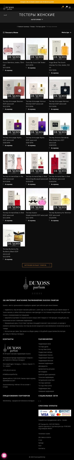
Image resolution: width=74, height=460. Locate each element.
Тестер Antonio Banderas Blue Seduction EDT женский (59, 140)
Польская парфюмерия (46, 377)
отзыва (5, 387)
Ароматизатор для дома (46, 369)
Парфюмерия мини (44, 344)
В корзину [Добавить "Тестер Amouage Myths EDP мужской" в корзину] (32, 145)
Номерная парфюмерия (46, 391)
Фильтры (65, 32)
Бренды (40, 443)
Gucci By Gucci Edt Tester (35, 62)
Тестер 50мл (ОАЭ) (44, 349)
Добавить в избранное (23, 39)
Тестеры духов (40, 26)
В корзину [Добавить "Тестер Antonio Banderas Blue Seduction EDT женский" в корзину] (55, 148)
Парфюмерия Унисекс (45, 355)
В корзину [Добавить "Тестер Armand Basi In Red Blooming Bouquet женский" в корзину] (32, 184)
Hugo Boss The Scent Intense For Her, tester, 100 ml (59, 65)
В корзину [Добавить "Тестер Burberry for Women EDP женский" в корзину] (55, 220)
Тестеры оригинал (44, 383)
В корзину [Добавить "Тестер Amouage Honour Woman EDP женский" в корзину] (32, 109)
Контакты (41, 448)
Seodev (64, 420)
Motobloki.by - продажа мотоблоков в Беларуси (18, 401)
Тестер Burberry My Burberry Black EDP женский (10, 251)
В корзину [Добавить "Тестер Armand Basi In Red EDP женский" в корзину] (9, 220)
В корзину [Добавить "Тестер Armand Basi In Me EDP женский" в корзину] (9, 184)
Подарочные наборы (45, 352)
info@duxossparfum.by (10, 374)
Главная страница (23, 26)
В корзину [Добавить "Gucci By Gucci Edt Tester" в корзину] (32, 68)
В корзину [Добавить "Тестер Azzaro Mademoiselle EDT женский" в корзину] (32, 220)
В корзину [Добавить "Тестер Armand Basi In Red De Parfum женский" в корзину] (55, 184)
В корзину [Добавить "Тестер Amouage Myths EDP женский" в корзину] (9, 145)
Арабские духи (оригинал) (46, 374)
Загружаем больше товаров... (35, 265)
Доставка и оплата (44, 437)
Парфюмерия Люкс (44, 388)
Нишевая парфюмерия (45, 363)
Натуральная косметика (46, 380)
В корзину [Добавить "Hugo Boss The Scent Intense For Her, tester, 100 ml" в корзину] (55, 73)
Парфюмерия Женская (45, 360)
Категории (36, 19)
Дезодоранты (42, 366)
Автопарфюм (42, 372)
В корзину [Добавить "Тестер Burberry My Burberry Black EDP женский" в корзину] (9, 259)
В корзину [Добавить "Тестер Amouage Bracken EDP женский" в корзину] (9, 109)
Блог (40, 446)
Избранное (62, 6)
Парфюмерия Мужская (45, 358)
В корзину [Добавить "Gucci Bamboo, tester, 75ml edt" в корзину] (9, 70)
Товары (32, 26)
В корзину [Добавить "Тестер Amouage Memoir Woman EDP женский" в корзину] (55, 109)
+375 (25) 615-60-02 (9, 370)
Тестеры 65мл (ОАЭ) (45, 386)
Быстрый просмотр (23, 43)
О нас (40, 440)
